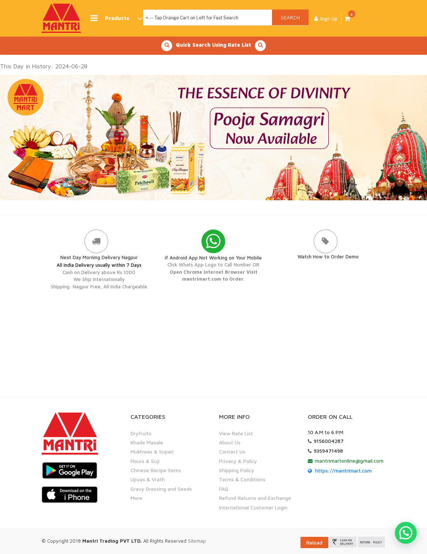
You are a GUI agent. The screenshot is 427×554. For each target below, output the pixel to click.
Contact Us (232, 451)
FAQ (223, 489)
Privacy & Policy (238, 461)
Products (116, 18)
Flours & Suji (145, 461)
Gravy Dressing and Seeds (161, 489)
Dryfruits (141, 433)
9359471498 (328, 450)
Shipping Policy (236, 470)
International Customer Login (253, 507)
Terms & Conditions (242, 479)
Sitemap (197, 541)
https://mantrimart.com (343, 470)
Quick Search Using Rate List (213, 45)
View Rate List (236, 433)
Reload (314, 542)
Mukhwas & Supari (152, 451)
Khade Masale (147, 442)
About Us (230, 442)
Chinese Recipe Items (156, 470)
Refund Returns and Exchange (255, 498)
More (136, 498)
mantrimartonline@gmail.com (349, 460)
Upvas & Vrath (148, 479)
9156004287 (329, 440)
